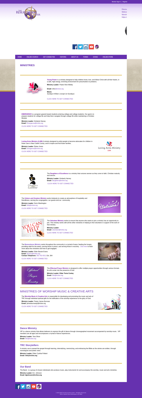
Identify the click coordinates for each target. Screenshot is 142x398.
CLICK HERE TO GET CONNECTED (60, 99)
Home (20, 57)
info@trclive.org (32, 205)
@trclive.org (59, 89)
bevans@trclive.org (33, 253)
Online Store (108, 57)
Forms (85, 57)
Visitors (63, 57)
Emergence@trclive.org (35, 123)
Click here (83, 246)
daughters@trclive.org (59, 180)
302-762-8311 (41, 255)
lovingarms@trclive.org (35, 148)
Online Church (32, 57)
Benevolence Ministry (33, 244)
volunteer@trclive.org (59, 230)
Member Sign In (116, 1)
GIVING (95, 57)
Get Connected (49, 57)
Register (125, 1)
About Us (74, 57)
